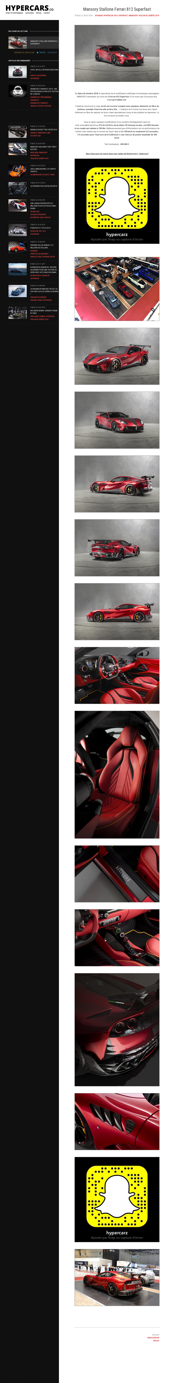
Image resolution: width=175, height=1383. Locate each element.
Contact (47, 13)
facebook (53, 53)
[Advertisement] (28, 116)
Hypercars (29, 8)
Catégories (29, 13)
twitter (42, 53)
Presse (39, 13)
